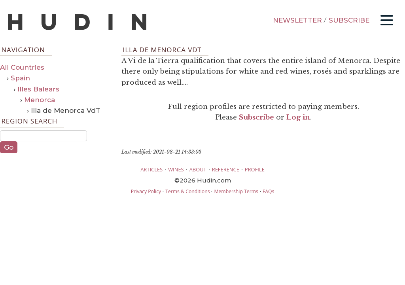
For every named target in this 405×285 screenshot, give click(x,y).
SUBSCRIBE (349, 20)
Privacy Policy (146, 191)
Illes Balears (38, 89)
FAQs (268, 191)
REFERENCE (225, 169)
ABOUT (197, 169)
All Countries (22, 67)
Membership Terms (236, 191)
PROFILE (255, 169)
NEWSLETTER (297, 20)
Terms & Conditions (187, 191)
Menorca (39, 100)
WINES (176, 169)
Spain (20, 78)
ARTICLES (151, 169)
